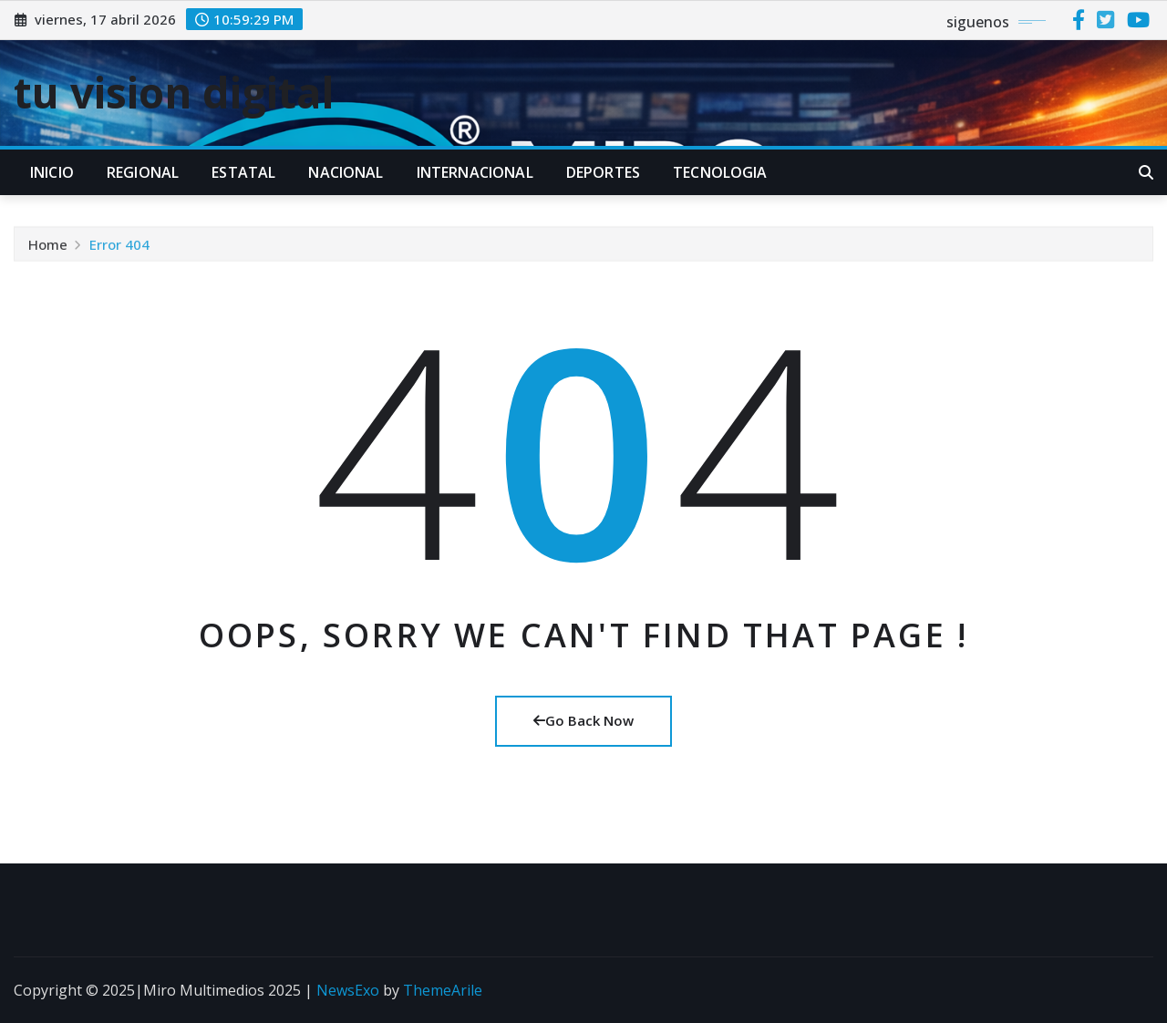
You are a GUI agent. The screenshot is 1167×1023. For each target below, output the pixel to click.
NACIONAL (345, 172)
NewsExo (347, 990)
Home (47, 247)
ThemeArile (442, 990)
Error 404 (119, 247)
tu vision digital (174, 92)
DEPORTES (603, 172)
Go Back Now (583, 720)
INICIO (52, 172)
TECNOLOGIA (720, 172)
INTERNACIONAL (475, 172)
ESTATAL (243, 172)
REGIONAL (143, 172)
